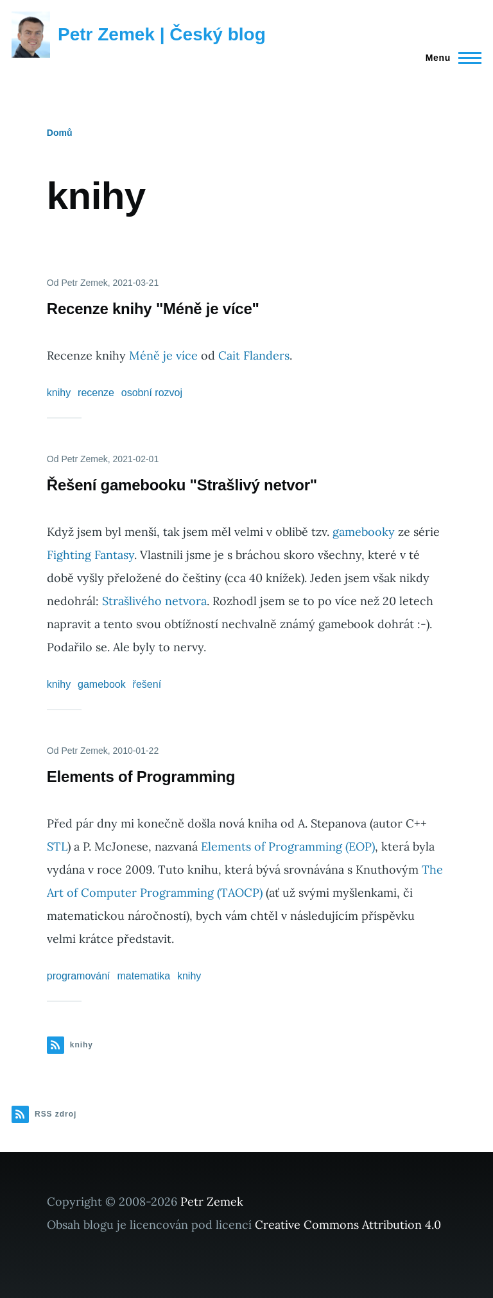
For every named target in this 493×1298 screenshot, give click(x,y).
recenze (96, 392)
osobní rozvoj (151, 392)
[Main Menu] (449, 57)
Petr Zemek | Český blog (162, 34)
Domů (60, 133)
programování (78, 975)
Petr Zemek (211, 1201)
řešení (147, 684)
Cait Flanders (254, 355)
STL (57, 846)
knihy (59, 392)
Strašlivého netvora (154, 601)
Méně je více (163, 355)
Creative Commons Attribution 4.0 (348, 1224)
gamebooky (364, 531)
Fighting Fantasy (90, 554)
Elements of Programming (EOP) (288, 846)
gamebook (102, 684)
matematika (143, 975)
